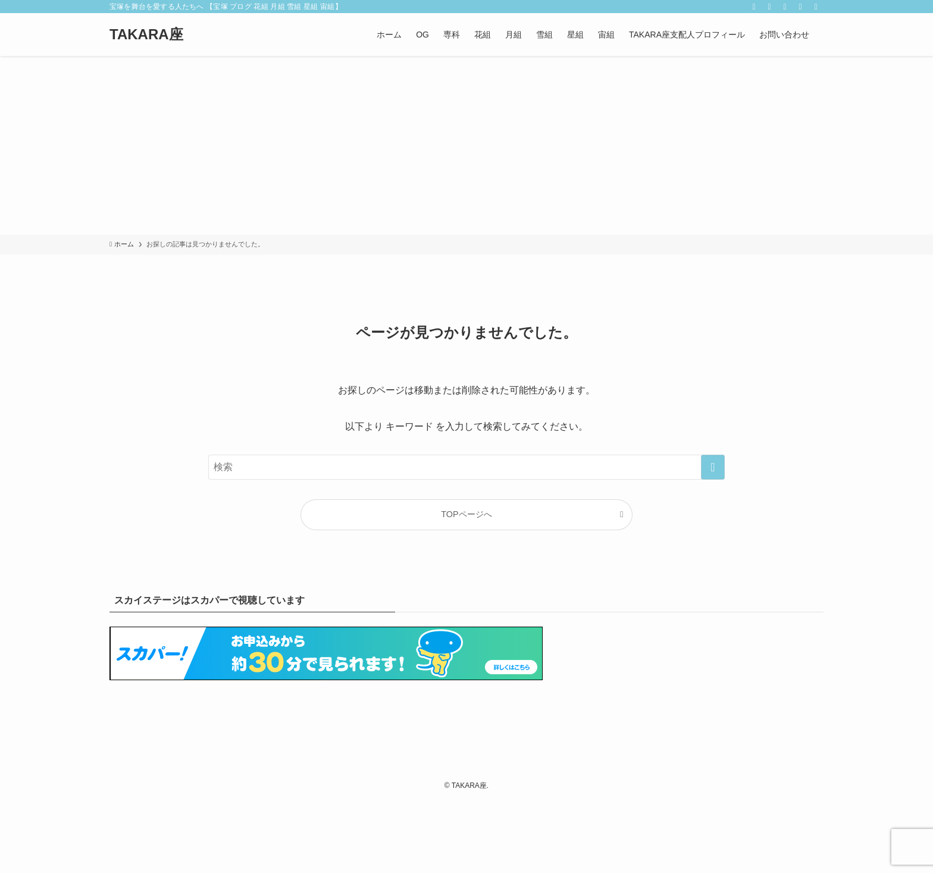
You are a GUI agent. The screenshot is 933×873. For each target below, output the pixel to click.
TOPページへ (466, 514)
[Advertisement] (466, 145)
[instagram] (769, 6)
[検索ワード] (466, 467)
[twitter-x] (754, 6)
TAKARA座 (146, 34)
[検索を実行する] (713, 467)
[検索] (816, 6)
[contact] (800, 6)
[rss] (785, 6)
